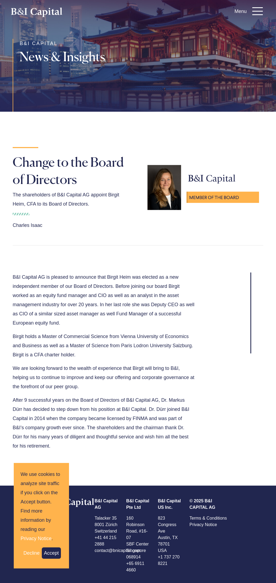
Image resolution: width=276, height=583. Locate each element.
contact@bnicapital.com (117, 550)
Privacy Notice (203, 524)
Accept (51, 553)
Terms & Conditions (208, 518)
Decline (31, 553)
